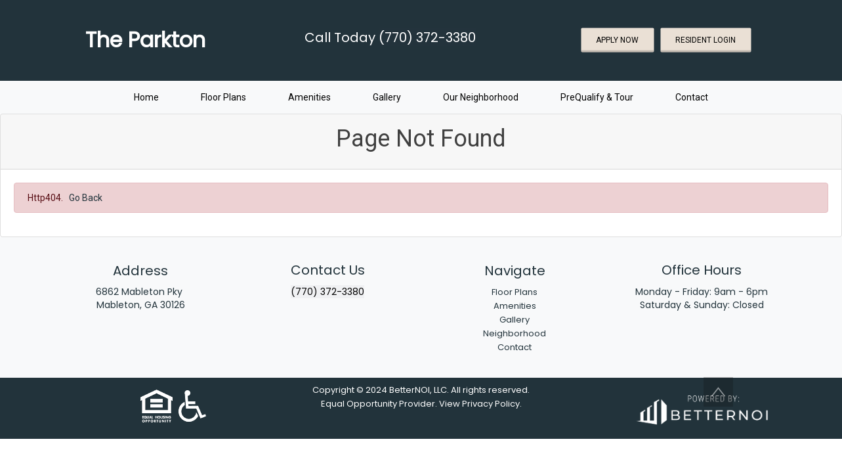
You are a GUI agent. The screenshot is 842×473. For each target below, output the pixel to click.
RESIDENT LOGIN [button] (705, 40)
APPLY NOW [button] (617, 40)
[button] (718, 392)
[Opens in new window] (701, 407)
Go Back (85, 197)
